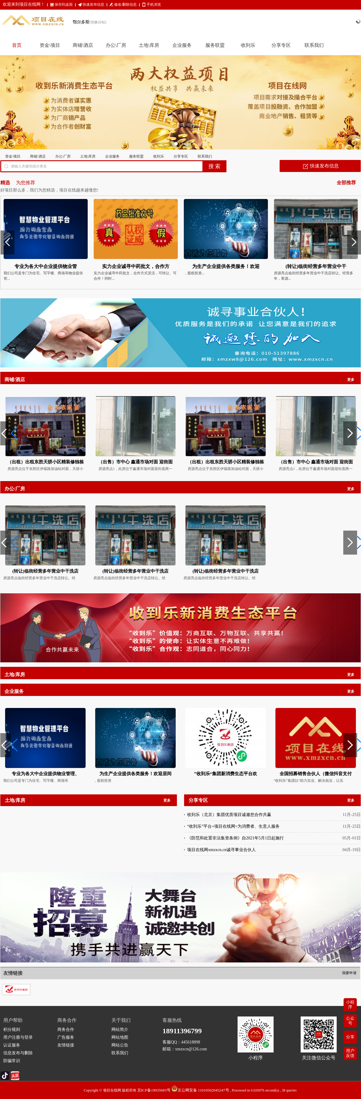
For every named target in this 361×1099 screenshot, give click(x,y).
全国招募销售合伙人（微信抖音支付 (316, 773)
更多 (350, 380)
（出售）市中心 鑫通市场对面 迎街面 (135, 461)
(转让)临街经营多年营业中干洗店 (45, 571)
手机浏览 (154, 4)
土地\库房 (88, 156)
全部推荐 (346, 182)
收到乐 (158, 156)
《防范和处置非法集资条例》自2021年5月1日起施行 (235, 838)
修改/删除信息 (125, 4)
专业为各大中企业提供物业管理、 (45, 773)
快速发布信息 (93, 4)
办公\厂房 (63, 156)
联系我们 (205, 156)
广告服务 (65, 1037)
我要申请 (349, 973)
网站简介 (119, 1029)
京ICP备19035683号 (154, 1090)
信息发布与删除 (18, 1053)
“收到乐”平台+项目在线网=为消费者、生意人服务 (233, 826)
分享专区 (181, 156)
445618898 (190, 1042)
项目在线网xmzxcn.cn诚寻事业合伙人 (221, 850)
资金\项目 (12, 156)
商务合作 (65, 1029)
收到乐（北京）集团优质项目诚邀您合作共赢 (229, 814)
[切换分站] (97, 22)
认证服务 (11, 1045)
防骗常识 (11, 1060)
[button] (7, 433)
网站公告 (119, 1045)
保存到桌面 (64, 4)
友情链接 (65, 1045)
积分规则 (11, 1029)
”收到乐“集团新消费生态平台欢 (225, 773)
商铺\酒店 (37, 156)
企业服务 (112, 156)
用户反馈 (350, 1053)
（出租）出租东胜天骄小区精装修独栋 (45, 461)
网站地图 (119, 1037)
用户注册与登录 (18, 1037)
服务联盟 (136, 156)
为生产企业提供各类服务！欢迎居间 (135, 773)
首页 (17, 45)
